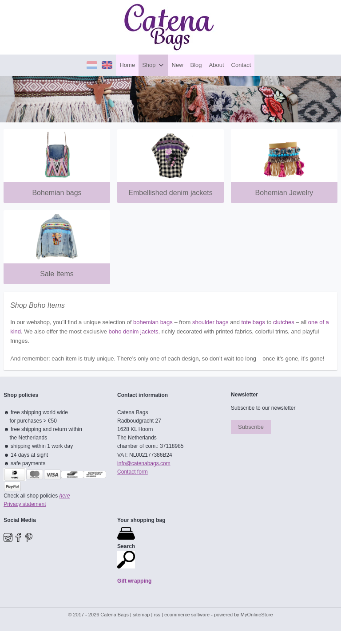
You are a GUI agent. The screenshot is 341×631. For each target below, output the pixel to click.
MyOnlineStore (257, 614)
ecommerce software (187, 614)
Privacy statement (25, 504)
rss (157, 614)
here (64, 496)
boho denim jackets (133, 331)
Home (127, 65)
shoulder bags (210, 322)
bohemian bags (153, 322)
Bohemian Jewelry (284, 192)
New (177, 65)
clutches (283, 322)
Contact (241, 65)
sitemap (141, 614)
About (216, 65)
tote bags (254, 322)
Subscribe (251, 426)
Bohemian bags (56, 192)
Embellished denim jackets (170, 192)
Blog (196, 65)
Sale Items (57, 274)
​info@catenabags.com (143, 463)
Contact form (132, 472)
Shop (153, 65)
